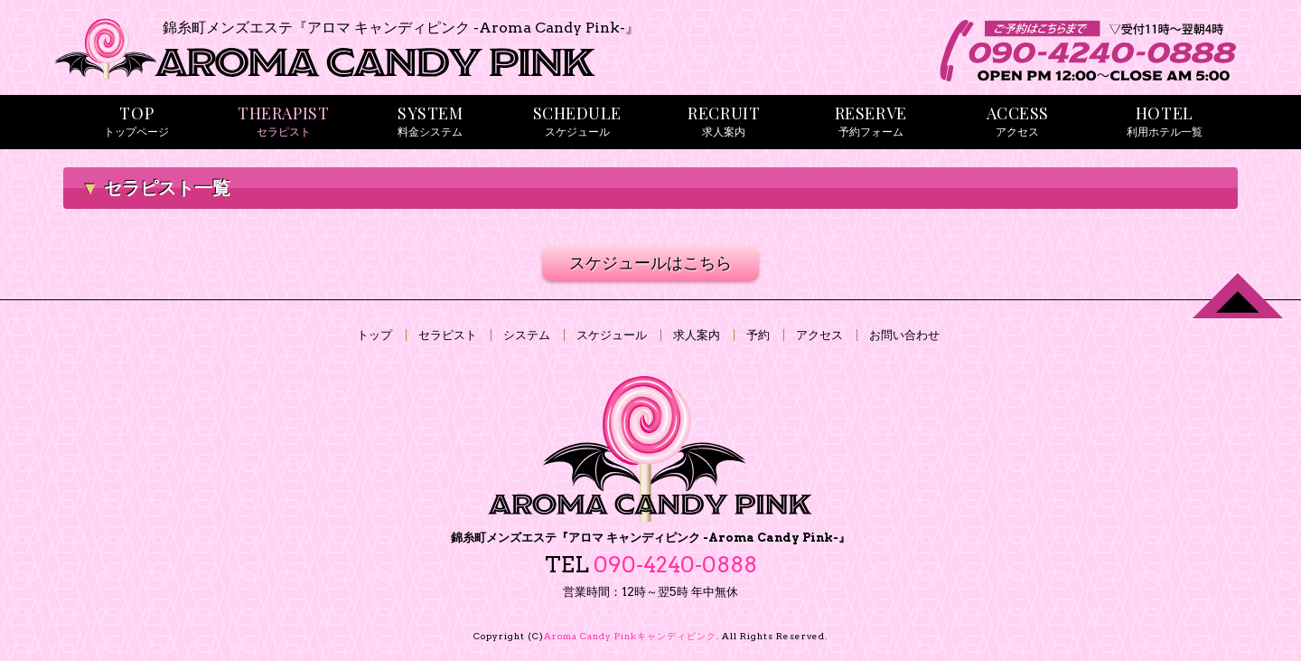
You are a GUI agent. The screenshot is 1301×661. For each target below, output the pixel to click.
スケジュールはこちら (650, 262)
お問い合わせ (904, 335)
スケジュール (611, 335)
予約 (758, 335)
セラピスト (447, 335)
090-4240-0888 (675, 565)
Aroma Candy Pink (630, 635)
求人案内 (696, 335)
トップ (374, 335)
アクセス (819, 335)
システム (526, 335)
